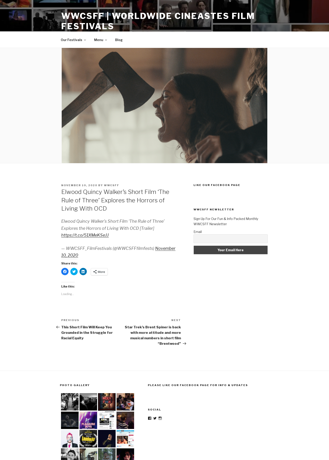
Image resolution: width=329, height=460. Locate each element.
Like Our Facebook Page (217, 185)
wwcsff (111, 185)
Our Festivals (74, 40)
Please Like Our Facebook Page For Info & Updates (198, 385)
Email (198, 232)
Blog (119, 40)
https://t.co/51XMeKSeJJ (85, 235)
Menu (101, 40)
